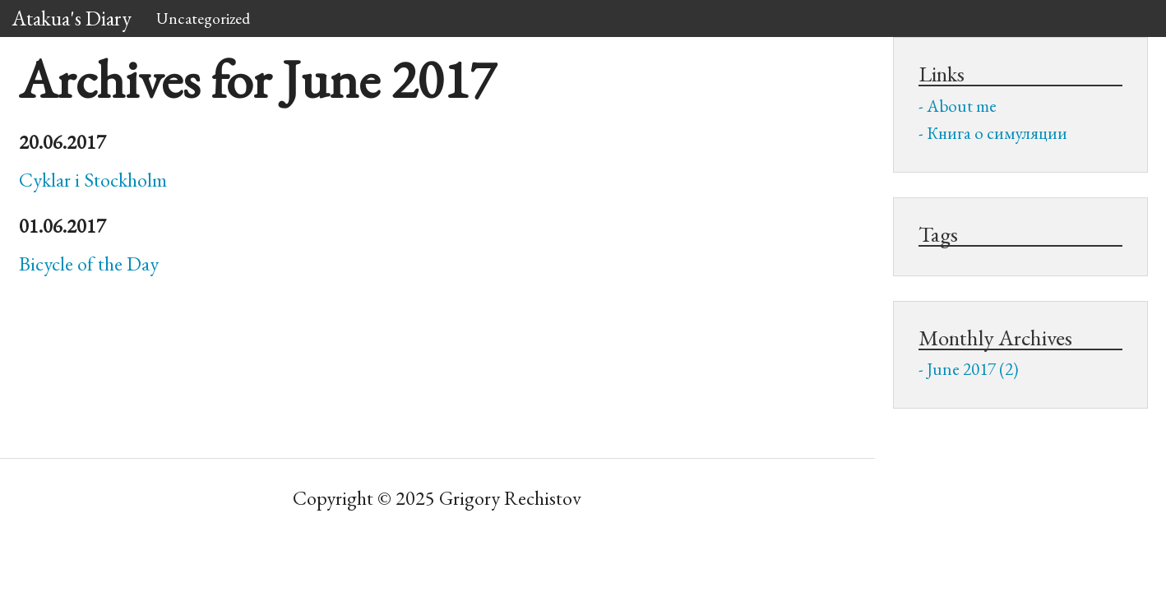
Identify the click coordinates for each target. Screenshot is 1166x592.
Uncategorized (203, 18)
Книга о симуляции (997, 133)
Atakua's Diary (72, 18)
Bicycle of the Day (89, 263)
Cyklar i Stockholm (93, 179)
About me (962, 106)
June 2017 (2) (973, 369)
